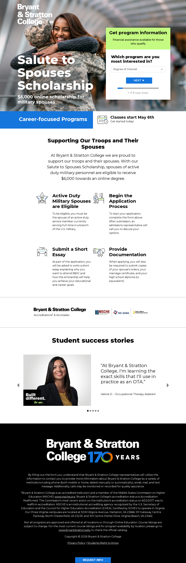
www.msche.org (65, 496)
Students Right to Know (103, 543)
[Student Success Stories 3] (93, 410)
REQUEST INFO (93, 560)
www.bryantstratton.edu (75, 530)
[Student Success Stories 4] (95, 410)
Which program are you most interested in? (135, 59)
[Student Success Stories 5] (98, 410)
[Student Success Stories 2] (90, 410)
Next (139, 80)
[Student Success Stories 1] (88, 410)
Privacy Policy (76, 543)
